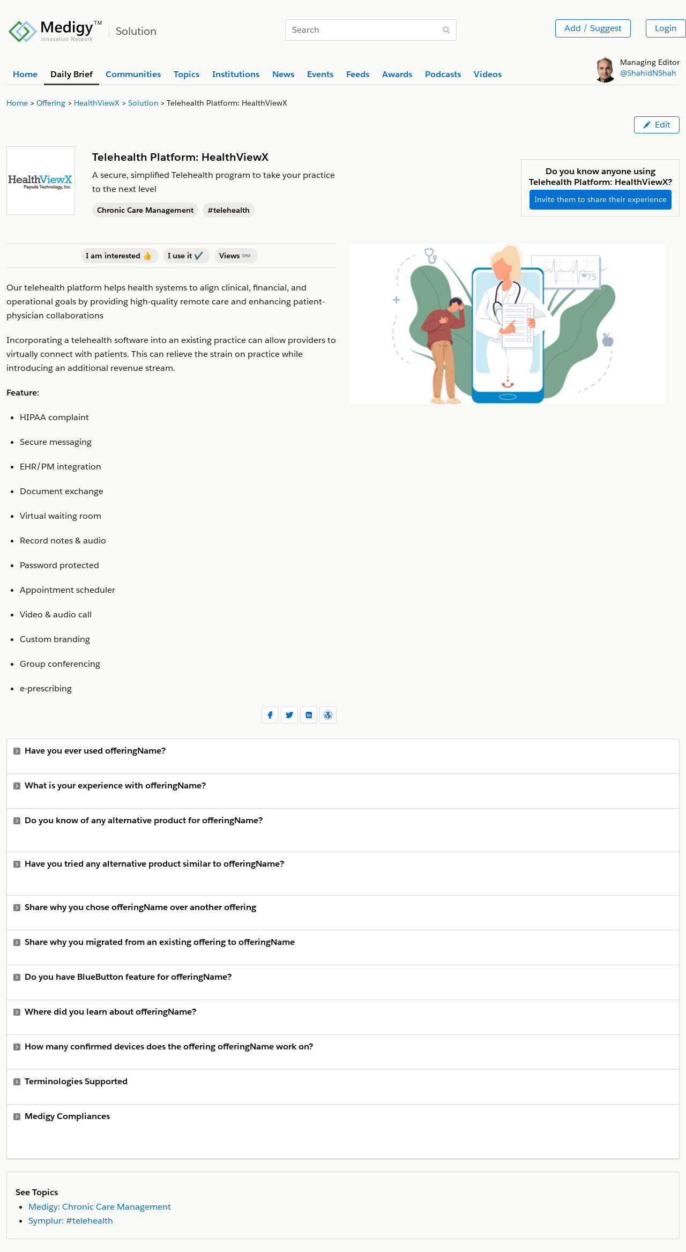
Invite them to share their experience (600, 199)
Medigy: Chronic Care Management (99, 1206)
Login (666, 28)
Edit (656, 124)
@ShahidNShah (648, 73)
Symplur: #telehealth (70, 1220)
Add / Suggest (593, 28)
